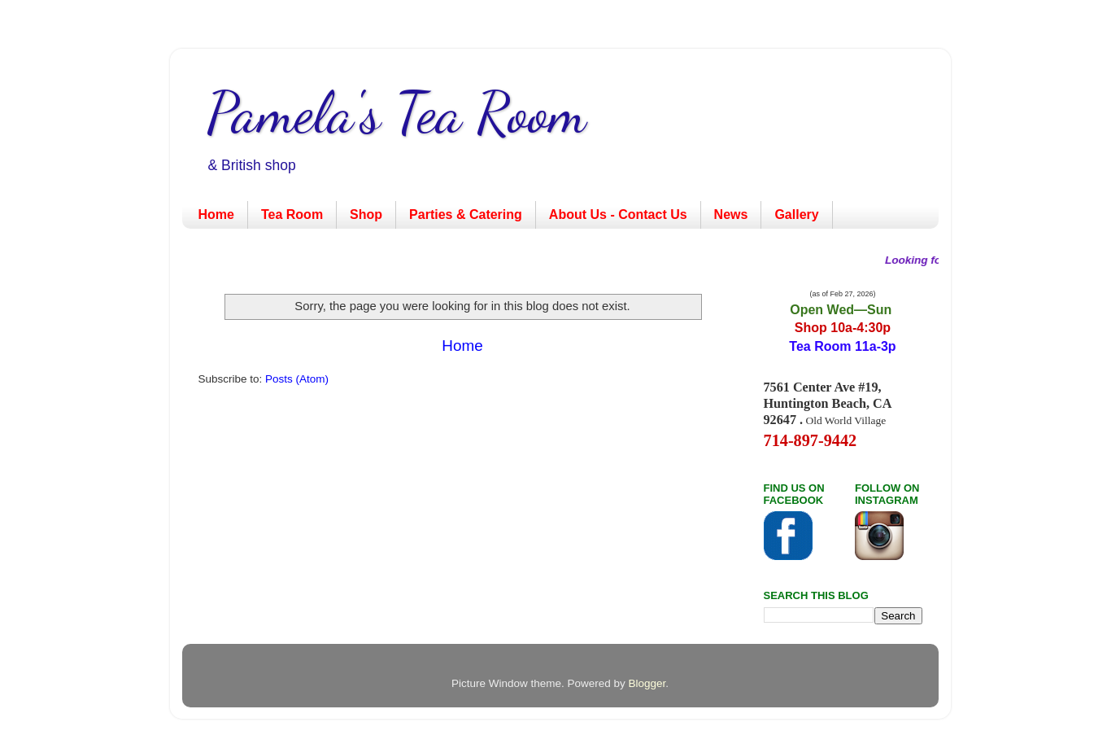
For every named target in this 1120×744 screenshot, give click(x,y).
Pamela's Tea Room (396, 113)
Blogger (647, 683)
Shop (366, 214)
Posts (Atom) (297, 379)
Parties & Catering (465, 214)
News (731, 214)
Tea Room (292, 214)
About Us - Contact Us (618, 214)
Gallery (796, 214)
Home (216, 214)
